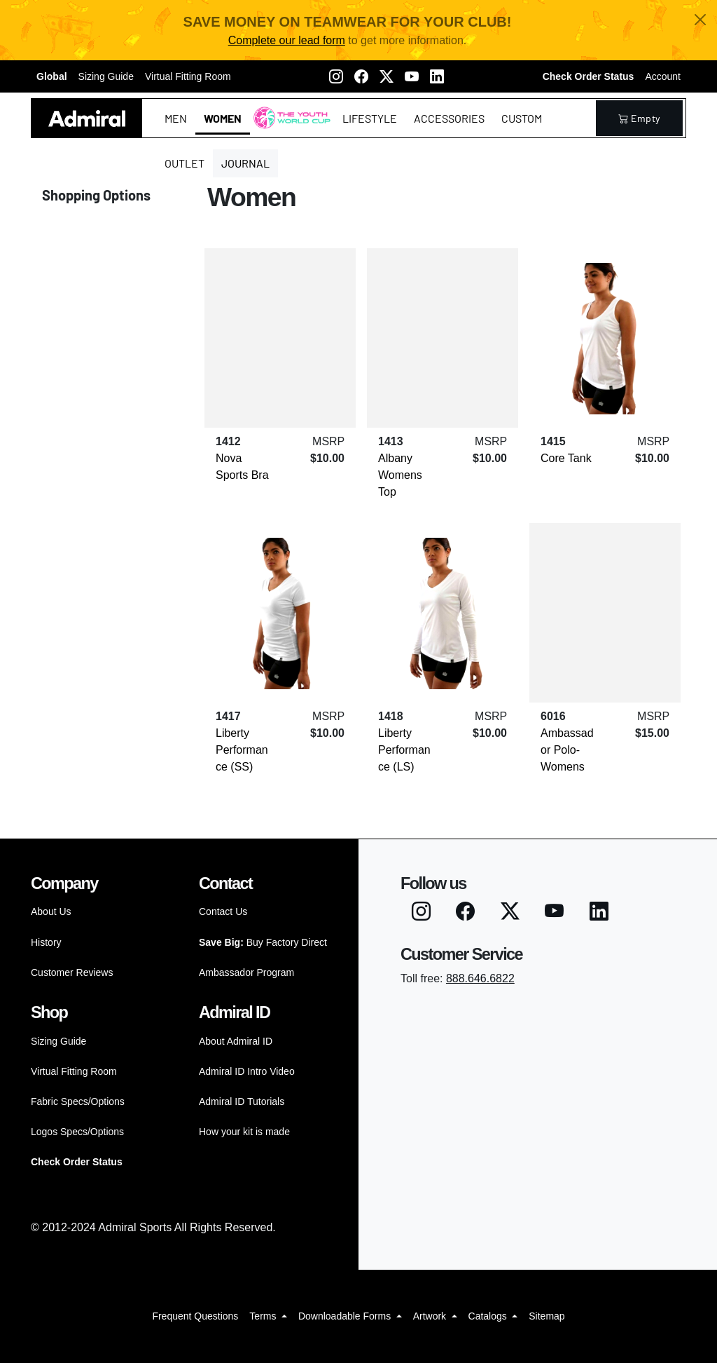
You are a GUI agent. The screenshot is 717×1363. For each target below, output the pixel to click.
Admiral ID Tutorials (241, 1101)
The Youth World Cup (288, 126)
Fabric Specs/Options (78, 1101)
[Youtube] (411, 76)
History (46, 942)
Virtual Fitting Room (188, 76)
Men (176, 118)
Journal (245, 163)
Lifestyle (369, 118)
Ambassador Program (246, 972)
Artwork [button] (431, 1316)
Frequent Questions (195, 1316)
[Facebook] (361, 76)
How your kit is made (244, 1131)
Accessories (449, 118)
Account (663, 76)
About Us (51, 911)
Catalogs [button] (489, 1316)
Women (223, 118)
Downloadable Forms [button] (346, 1316)
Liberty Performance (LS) (404, 750)
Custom (521, 118)
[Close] (700, 19)
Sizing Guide (106, 76)
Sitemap (546, 1316)
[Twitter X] (386, 76)
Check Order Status (588, 76)
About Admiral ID (235, 1041)
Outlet (184, 163)
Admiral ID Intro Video (247, 1071)
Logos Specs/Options (77, 1131)
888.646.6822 (480, 978)
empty (639, 118)
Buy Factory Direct (263, 942)
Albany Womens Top (400, 475)
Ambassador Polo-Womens (567, 750)
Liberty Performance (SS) (242, 750)
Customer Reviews (72, 972)
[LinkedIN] (437, 76)
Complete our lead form (286, 40)
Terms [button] (264, 1316)
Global (51, 76)
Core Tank (566, 458)
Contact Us (223, 911)
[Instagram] (336, 76)
